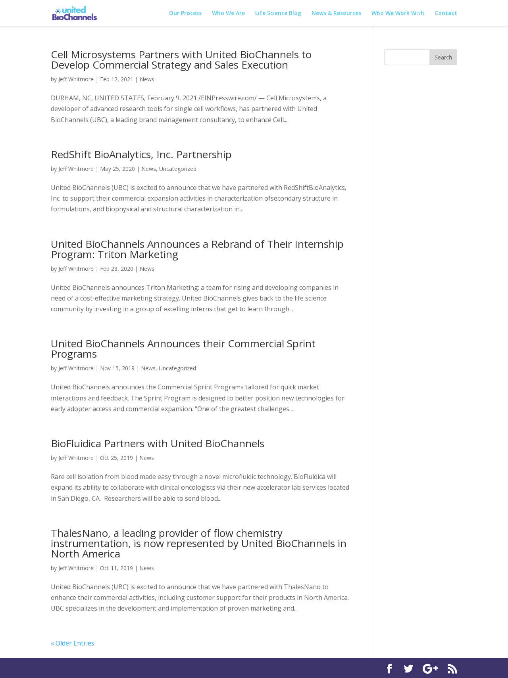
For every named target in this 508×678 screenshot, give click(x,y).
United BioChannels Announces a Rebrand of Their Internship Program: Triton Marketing (197, 249)
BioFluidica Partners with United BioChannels (157, 443)
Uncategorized (177, 168)
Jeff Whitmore (76, 79)
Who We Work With (397, 13)
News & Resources (336, 13)
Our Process (185, 13)
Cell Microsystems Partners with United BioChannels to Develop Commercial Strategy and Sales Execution (181, 59)
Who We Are (228, 13)
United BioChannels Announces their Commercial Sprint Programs (183, 348)
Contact (446, 13)
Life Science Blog (278, 13)
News (147, 79)
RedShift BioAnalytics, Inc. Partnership (141, 154)
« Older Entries (72, 643)
